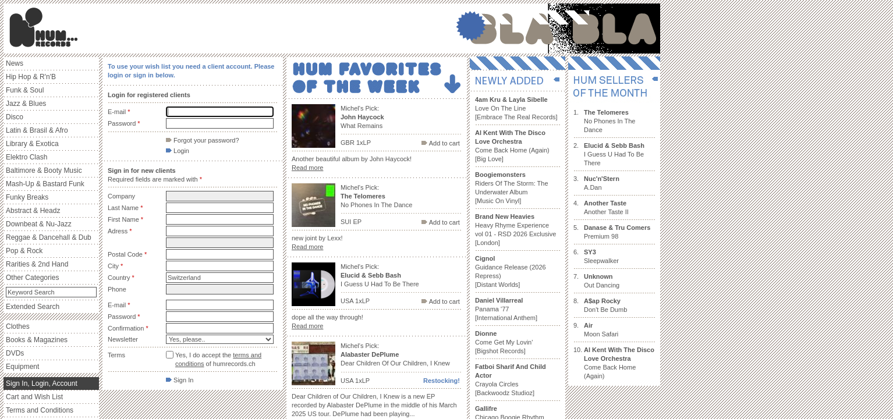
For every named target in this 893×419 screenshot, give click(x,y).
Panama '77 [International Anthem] (506, 309)
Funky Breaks (27, 197)
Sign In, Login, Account (41, 383)
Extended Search (32, 307)
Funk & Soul (25, 90)
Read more (307, 167)
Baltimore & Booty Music (44, 170)
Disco (14, 117)
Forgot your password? (202, 140)
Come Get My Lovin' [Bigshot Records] (504, 342)
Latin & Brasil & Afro (37, 130)
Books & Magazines (37, 340)
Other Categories (32, 278)
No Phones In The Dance (609, 121)
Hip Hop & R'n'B (31, 77)
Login (177, 150)
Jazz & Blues (26, 104)
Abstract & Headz (33, 211)
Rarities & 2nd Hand (37, 264)
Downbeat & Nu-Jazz (39, 224)
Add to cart (440, 143)
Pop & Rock (24, 251)
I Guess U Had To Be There (614, 154)
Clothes (18, 326)
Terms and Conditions (39, 410)
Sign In (179, 380)
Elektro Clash (26, 157)
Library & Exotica (32, 144)
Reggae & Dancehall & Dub (48, 237)
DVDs (15, 353)
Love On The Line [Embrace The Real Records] (516, 108)
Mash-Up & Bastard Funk (45, 184)
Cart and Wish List (34, 397)
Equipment (22, 367)
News (14, 63)
